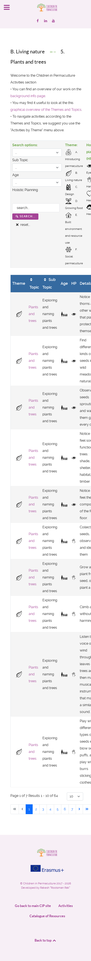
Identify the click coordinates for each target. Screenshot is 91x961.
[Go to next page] (79, 809)
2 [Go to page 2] (36, 809)
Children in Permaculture (39, 883)
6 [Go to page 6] (65, 809)
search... (25, 216)
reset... (22, 225)
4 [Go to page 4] (50, 809)
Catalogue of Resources (47, 916)
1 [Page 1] (29, 809)
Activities (65, 906)
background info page (27, 96)
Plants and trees (33, 314)
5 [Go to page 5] (58, 809)
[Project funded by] (45, 868)
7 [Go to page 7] (72, 809)
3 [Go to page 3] (43, 809)
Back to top (46, 940)
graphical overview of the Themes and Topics (45, 110)
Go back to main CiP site (33, 906)
